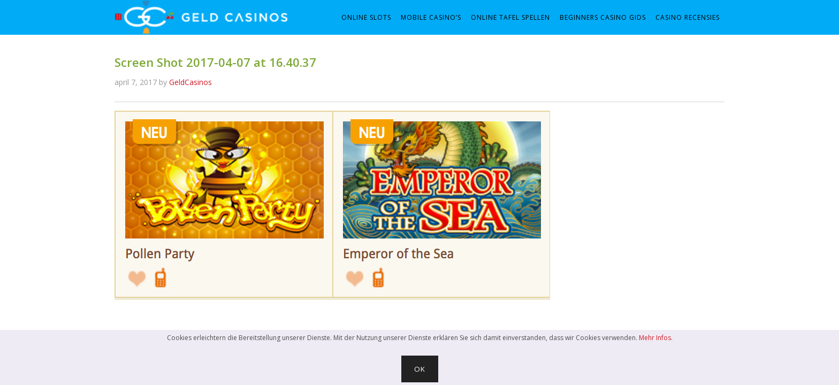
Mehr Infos (655, 337)
